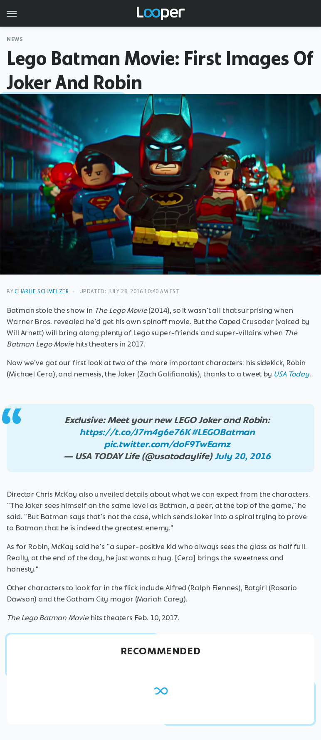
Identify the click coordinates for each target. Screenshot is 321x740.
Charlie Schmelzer (42, 291)
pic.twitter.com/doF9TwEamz (167, 444)
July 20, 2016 (243, 456)
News (15, 39)
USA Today (291, 374)
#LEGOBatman (223, 432)
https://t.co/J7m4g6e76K (134, 432)
